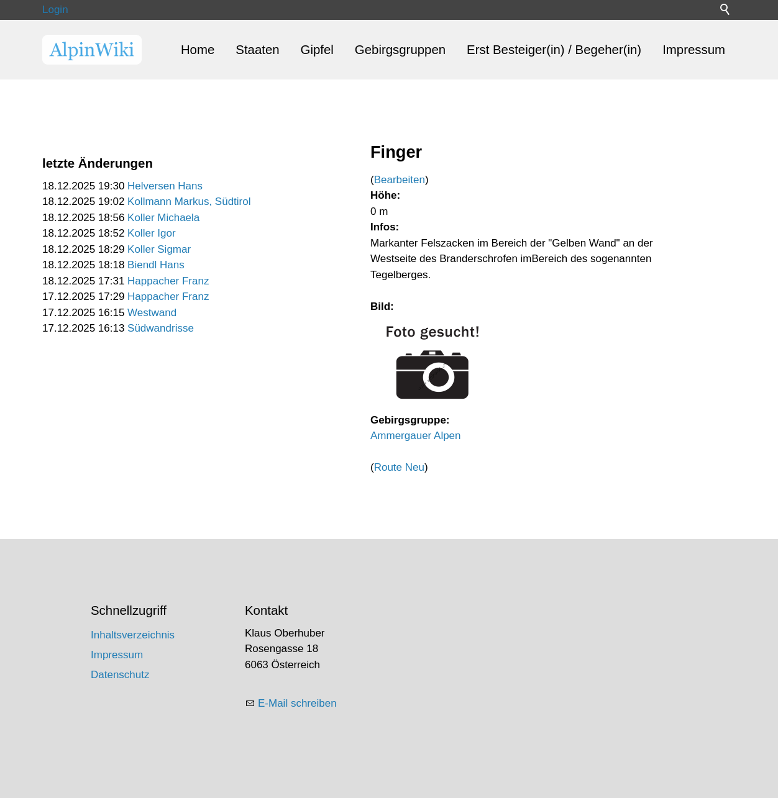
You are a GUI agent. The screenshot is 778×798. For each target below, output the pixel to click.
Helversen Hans (165, 186)
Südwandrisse (160, 328)
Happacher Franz (168, 281)
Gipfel (317, 50)
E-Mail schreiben (297, 703)
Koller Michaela (163, 218)
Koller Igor (151, 233)
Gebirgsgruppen (400, 50)
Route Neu (399, 467)
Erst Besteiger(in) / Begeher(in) (554, 50)
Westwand (151, 313)
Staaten (257, 50)
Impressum (693, 50)
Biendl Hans (156, 265)
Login (55, 10)
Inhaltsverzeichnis (133, 635)
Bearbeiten (399, 180)
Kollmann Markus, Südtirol (188, 201)
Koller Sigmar (159, 249)
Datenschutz (120, 675)
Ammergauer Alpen (415, 436)
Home (197, 50)
